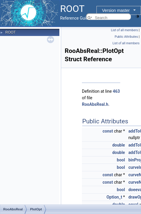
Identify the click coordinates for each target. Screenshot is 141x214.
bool (121, 160)
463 (116, 91)
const (108, 131)
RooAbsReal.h (95, 104)
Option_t (114, 197)
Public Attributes (126, 37)
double (118, 145)
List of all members (124, 30)
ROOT (10, 32)
